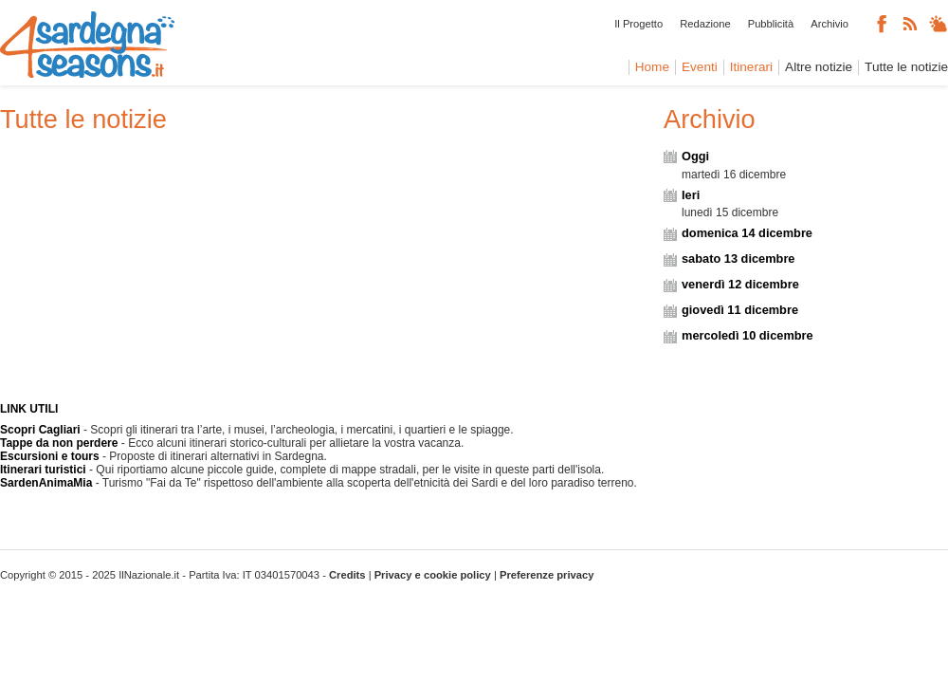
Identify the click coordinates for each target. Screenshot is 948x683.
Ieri (691, 195)
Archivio (829, 23)
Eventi (700, 67)
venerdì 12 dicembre (740, 284)
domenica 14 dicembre (747, 233)
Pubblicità (771, 23)
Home (652, 67)
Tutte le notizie (906, 67)
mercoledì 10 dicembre (747, 335)
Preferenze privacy (547, 575)
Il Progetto (638, 23)
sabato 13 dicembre (738, 258)
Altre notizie (818, 67)
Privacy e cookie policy (432, 575)
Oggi (695, 156)
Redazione (705, 23)
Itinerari (751, 67)
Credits (347, 575)
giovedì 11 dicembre (740, 310)
